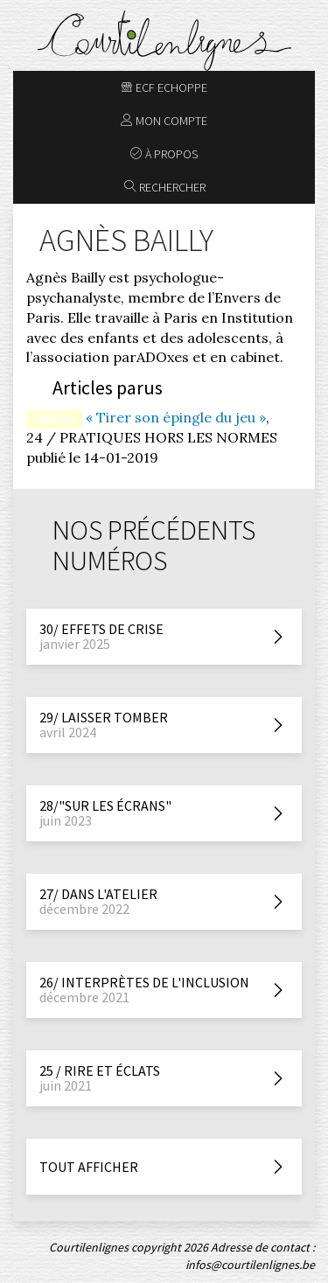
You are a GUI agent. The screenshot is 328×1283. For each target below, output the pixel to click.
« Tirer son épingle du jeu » (176, 417)
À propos (164, 154)
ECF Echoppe (164, 87)
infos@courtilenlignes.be (250, 1265)
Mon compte (164, 121)
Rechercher (165, 187)
